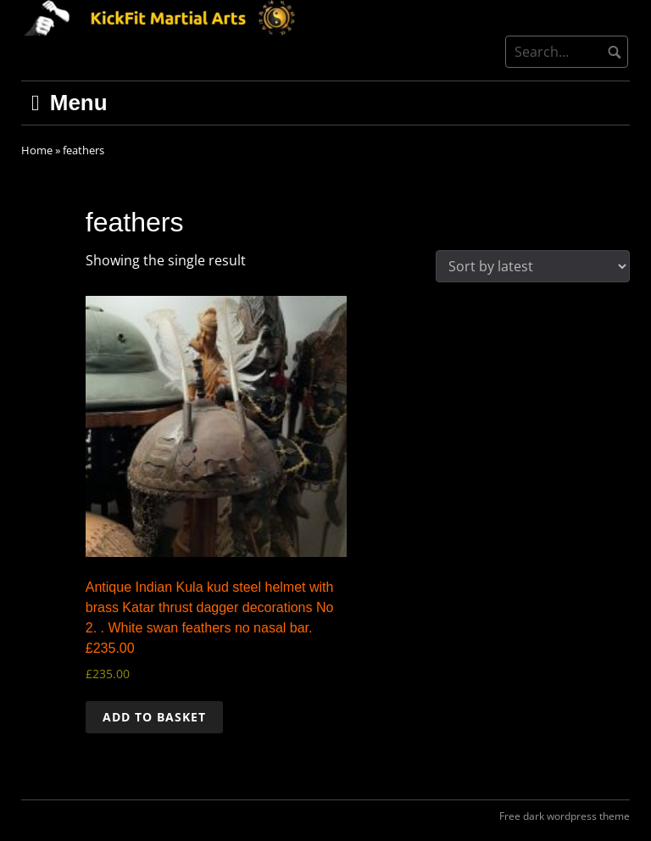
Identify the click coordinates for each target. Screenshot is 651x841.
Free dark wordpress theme (564, 816)
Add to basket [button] (154, 717)
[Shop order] (533, 266)
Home (37, 150)
